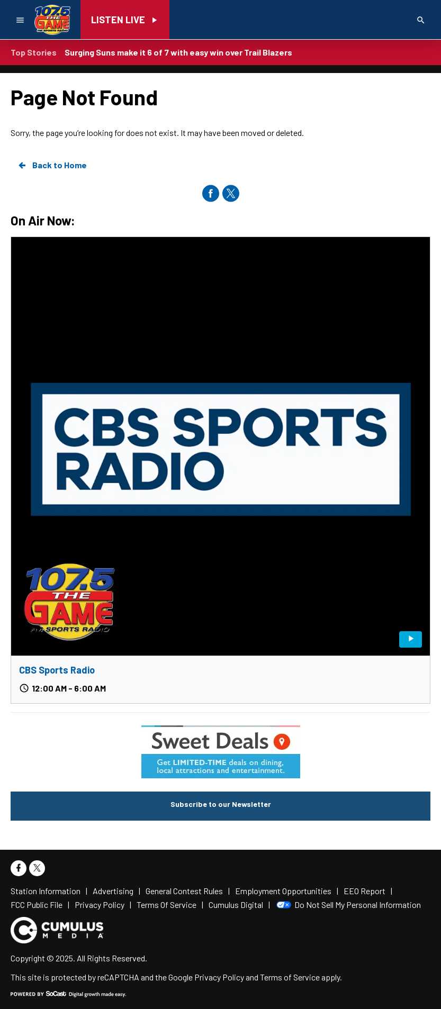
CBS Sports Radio (57, 670)
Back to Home (52, 165)
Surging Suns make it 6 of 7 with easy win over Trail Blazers (178, 52)
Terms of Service (290, 977)
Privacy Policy (219, 977)
